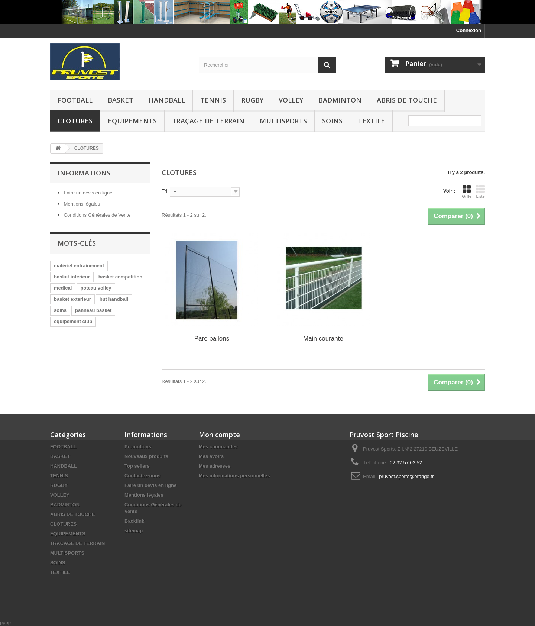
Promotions (137, 446)
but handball (114, 299)
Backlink (134, 521)
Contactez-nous (142, 475)
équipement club (73, 321)
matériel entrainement (79, 265)
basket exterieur (72, 299)
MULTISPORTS (283, 120)
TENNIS (213, 100)
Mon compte (219, 434)
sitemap (133, 530)
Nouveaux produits (146, 456)
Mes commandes (218, 446)
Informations (84, 172)
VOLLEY (291, 100)
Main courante (323, 338)
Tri (165, 191)
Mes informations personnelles (234, 475)
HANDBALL (167, 100)
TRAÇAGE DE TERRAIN (208, 120)
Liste (480, 192)
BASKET (120, 100)
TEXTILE (371, 120)
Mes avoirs (211, 456)
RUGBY (252, 100)
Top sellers (137, 466)
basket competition (120, 277)
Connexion (468, 30)
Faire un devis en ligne (87, 193)
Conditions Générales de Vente (96, 215)
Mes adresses (214, 466)
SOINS (332, 120)
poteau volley (95, 288)
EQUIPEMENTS (132, 120)
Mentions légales (81, 204)
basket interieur (72, 277)
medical (63, 288)
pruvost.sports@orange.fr (406, 476)
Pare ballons (212, 338)
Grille (466, 192)
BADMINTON (339, 100)
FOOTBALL (75, 100)
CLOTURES (75, 120)
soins (60, 310)
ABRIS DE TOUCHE (407, 100)
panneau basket (93, 310)
